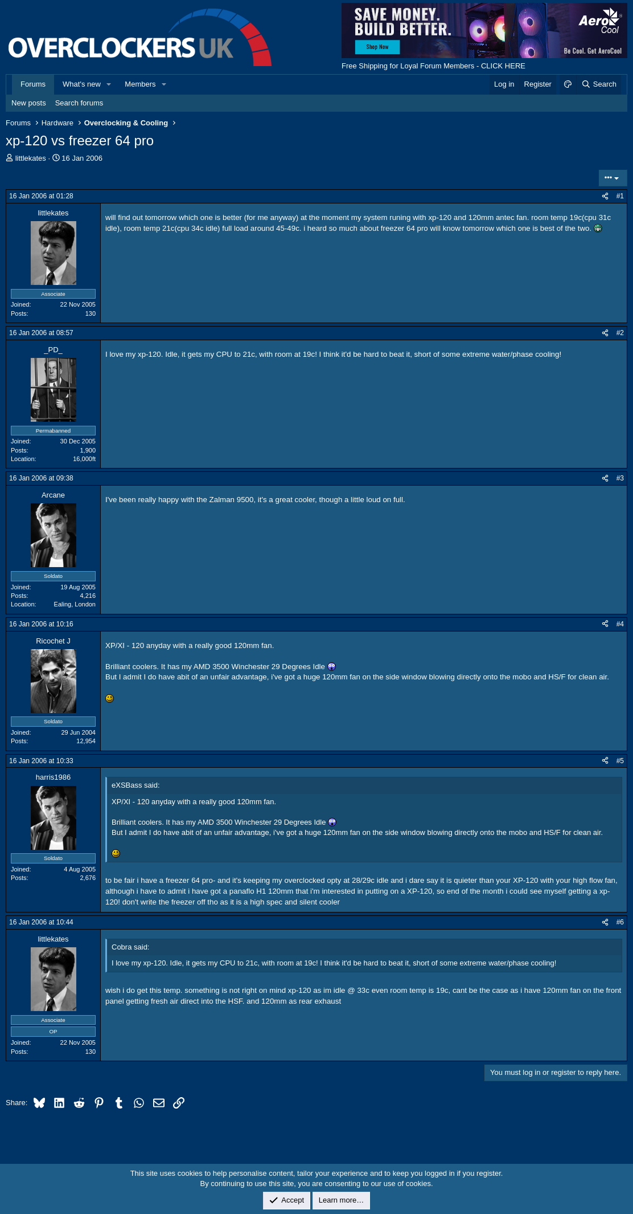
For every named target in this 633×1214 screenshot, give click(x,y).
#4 (620, 624)
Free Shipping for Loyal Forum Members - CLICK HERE (433, 66)
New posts (28, 103)
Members (140, 84)
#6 (620, 922)
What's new (82, 84)
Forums (33, 84)
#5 (620, 761)
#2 (620, 333)
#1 (620, 196)
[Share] (605, 196)
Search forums (79, 103)
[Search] (598, 84)
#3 (620, 478)
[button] (109, 84)
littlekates (30, 158)
